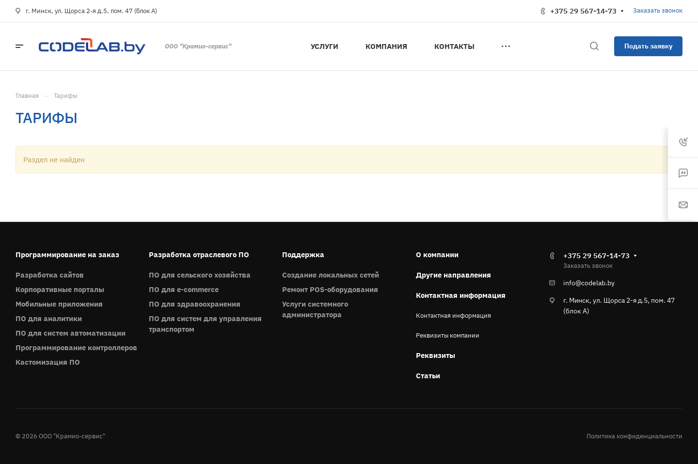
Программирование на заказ (67, 254)
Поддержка (303, 254)
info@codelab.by (589, 282)
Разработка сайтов (50, 274)
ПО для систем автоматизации (71, 333)
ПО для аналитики (49, 318)
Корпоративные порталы (60, 289)
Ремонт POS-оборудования (330, 289)
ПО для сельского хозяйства (200, 274)
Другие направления (453, 274)
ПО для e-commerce (184, 289)
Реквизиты (435, 355)
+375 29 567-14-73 (583, 10)
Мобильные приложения (59, 304)
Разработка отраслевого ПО (199, 254)
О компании (437, 254)
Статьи (428, 375)
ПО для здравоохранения (194, 304)
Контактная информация (461, 295)
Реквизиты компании (447, 335)
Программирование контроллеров (76, 347)
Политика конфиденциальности (634, 436)
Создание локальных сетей (330, 274)
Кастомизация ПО (48, 362)
